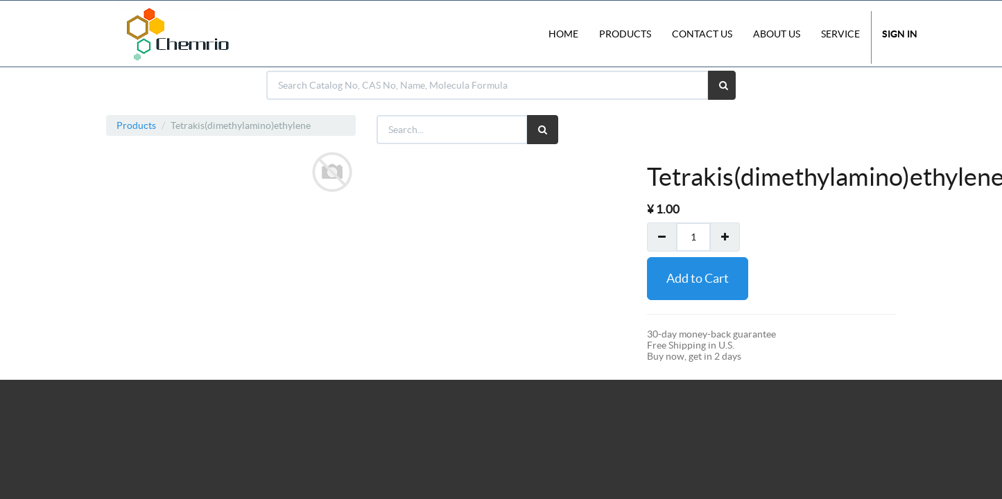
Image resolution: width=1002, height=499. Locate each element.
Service (840, 34)
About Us (776, 34)
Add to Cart (697, 278)
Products (136, 125)
